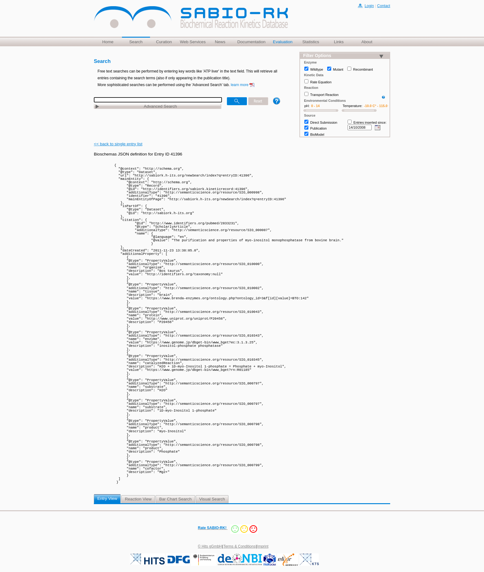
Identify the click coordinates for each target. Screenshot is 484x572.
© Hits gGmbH (210, 546)
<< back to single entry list (118, 144)
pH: (307, 106)
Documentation (251, 41)
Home (107, 41)
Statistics (310, 41)
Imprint (263, 546)
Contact (383, 6)
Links (339, 41)
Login (369, 6)
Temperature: (352, 106)
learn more (239, 85)
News (220, 41)
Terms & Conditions (239, 546)
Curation (164, 41)
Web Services (193, 41)
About (367, 41)
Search (136, 41)
